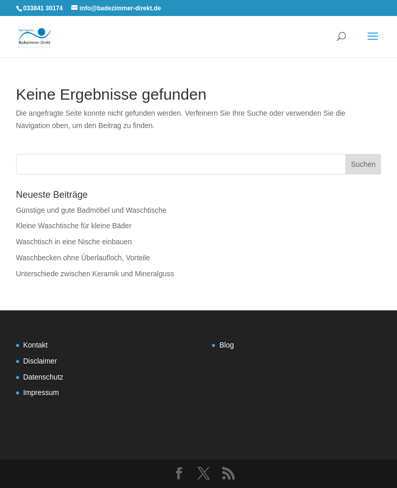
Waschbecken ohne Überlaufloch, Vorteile (83, 258)
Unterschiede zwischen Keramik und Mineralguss (95, 274)
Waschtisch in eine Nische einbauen (74, 242)
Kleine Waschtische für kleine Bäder (74, 226)
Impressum (41, 392)
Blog (226, 345)
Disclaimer (40, 361)
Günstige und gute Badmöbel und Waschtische (91, 210)
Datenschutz (43, 377)
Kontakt (35, 345)
